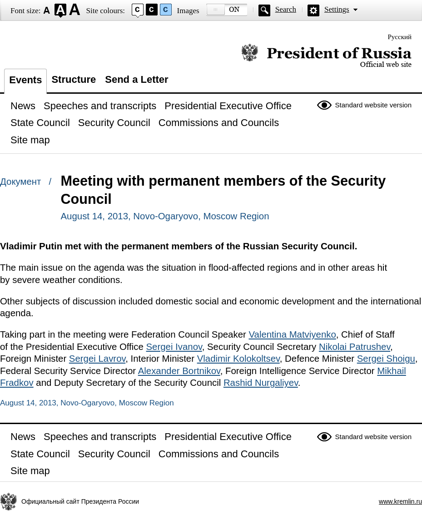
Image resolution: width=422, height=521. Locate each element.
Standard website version (373, 105)
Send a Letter (136, 79)
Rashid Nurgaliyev (260, 383)
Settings (336, 9)
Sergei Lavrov (97, 359)
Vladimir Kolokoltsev (238, 359)
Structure (73, 79)
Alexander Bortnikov (179, 371)
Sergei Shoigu (386, 359)
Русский (400, 36)
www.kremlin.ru (400, 501)
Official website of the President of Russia (326, 56)
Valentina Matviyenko (292, 334)
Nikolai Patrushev (354, 347)
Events (25, 80)
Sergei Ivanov (174, 347)
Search (285, 9)
